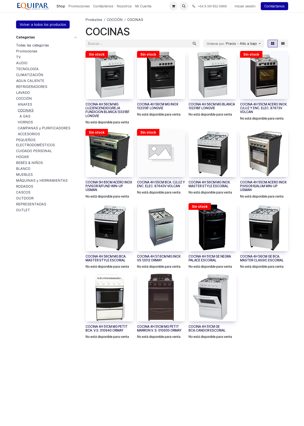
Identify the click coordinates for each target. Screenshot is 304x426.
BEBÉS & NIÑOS (29, 163)
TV (18, 57)
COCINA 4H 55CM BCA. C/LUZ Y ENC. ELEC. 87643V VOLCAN (161, 184)
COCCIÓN (24, 98)
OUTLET (23, 210)
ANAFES (25, 104)
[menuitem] (61, 6)
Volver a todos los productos (43, 24)
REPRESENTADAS (31, 204)
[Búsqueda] (194, 44)
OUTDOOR (25, 198)
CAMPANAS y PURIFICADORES (44, 128)
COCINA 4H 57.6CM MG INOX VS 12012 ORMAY (158, 258)
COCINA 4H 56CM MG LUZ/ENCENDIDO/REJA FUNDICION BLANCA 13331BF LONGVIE (108, 110)
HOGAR (22, 157)
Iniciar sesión (245, 6)
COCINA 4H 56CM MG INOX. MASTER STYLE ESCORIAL (210, 184)
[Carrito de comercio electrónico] (173, 6)
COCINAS (26, 110)
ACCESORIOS (29, 134)
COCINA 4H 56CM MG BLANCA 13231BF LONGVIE (212, 106)
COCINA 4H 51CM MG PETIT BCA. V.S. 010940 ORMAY (107, 328)
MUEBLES (24, 174)
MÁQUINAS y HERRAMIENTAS (42, 180)
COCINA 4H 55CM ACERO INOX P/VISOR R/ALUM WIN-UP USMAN (263, 186)
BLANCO (23, 169)
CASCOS (23, 192)
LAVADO (23, 92)
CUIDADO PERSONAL (34, 151)
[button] (183, 6)
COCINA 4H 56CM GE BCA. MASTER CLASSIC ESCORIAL (262, 258)
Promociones (26, 51)
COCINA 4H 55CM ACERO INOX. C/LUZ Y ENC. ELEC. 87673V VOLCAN (263, 108)
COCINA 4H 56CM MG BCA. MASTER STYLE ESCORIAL (106, 258)
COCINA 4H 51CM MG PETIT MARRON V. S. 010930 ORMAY (159, 328)
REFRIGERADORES (31, 87)
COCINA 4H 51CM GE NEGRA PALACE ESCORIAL (210, 258)
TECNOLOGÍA (27, 69)
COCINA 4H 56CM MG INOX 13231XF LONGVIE (157, 106)
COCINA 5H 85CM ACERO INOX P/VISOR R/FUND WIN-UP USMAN (109, 186)
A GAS (24, 116)
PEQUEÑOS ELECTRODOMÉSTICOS (35, 142)
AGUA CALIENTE (30, 81)
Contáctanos (274, 6)
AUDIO (21, 63)
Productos (94, 20)
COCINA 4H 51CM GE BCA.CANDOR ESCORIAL (207, 328)
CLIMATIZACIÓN (29, 75)
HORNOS (25, 122)
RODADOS (24, 186)
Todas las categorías (32, 45)
